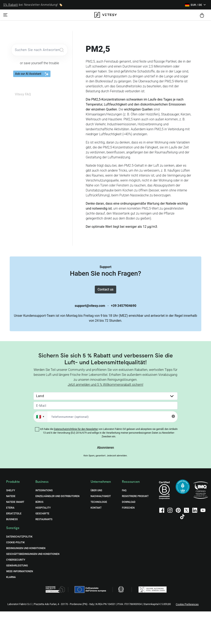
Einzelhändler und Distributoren (57, 501)
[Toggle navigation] (5, 14)
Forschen (128, 513)
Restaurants (43, 524)
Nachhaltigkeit (101, 501)
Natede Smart (15, 507)
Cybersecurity (15, 565)
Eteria (10, 513)
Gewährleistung (17, 571)
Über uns (96, 496)
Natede (10, 501)
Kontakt (96, 513)
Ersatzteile (13, 519)
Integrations (44, 496)
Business (12, 524)
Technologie (99, 507)
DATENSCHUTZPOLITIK (19, 542)
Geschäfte (42, 519)
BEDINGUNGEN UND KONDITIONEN (25, 553)
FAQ (124, 496)
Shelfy (10, 496)
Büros (39, 507)
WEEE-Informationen (19, 576)
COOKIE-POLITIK (15, 548)
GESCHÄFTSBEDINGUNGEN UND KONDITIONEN (32, 559)
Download (128, 507)
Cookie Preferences (187, 609)
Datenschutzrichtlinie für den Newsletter (76, 434)
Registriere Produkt (135, 501)
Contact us (105, 292)
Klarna (11, 582)
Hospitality (43, 513)
